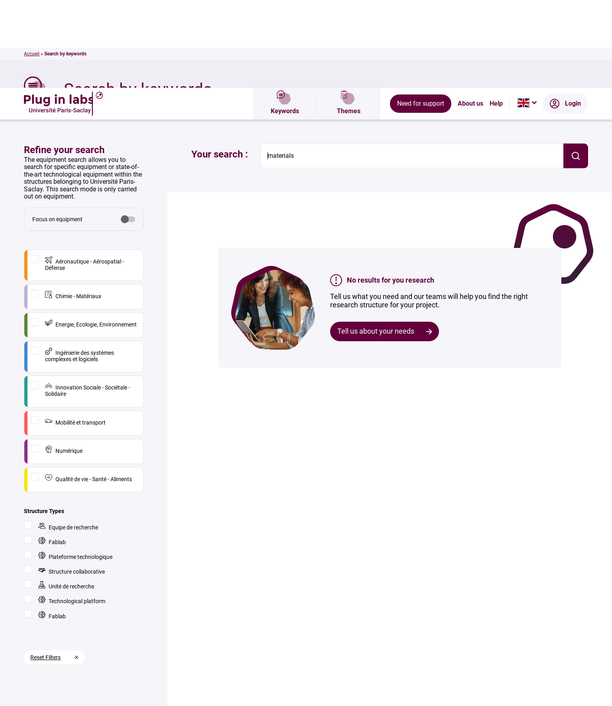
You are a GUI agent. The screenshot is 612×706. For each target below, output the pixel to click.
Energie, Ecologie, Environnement (91, 236)
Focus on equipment (57, 131)
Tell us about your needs (375, 243)
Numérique (64, 362)
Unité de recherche (66, 498)
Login (565, 16)
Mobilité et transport (75, 334)
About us (470, 16)
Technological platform (71, 512)
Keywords (285, 16)
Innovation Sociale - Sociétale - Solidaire (87, 302)
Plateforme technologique (75, 468)
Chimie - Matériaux (73, 207)
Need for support (420, 16)
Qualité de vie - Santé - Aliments (88, 390)
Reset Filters (45, 569)
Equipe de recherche (68, 439)
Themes (348, 16)
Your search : (219, 66)
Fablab (52, 453)
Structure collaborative (71, 483)
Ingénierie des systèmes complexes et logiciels (79, 267)
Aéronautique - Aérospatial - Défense (84, 176)
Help (496, 16)
